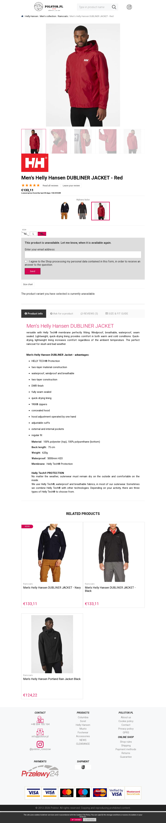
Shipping (126, 757)
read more (89, 820)
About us (126, 729)
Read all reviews (50, 185)
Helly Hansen (83, 736)
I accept (76, 820)
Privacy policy (126, 740)
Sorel (83, 733)
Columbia (83, 729)
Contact (125, 736)
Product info (34, 314)
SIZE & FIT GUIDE (121, 314)
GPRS (126, 744)
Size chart (28, 285)
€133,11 (30, 614)
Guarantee (126, 768)
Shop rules (126, 753)
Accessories (83, 748)
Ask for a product (63, 314)
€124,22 (30, 706)
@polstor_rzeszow (40, 758)
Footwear (83, 744)
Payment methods (126, 761)
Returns (126, 765)
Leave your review (71, 185)
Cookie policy (125, 733)
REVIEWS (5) (92, 314)
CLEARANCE (83, 755)
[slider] (30, 185)
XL (42, 233)
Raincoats (28, 595)
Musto (83, 740)
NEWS (83, 752)
